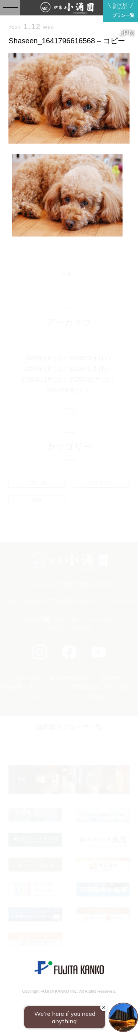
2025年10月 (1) (89, 379)
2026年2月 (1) (43, 369)
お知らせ (36, 483)
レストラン (101, 483)
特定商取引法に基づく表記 (99, 687)
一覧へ (69, 274)
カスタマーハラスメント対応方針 (69, 696)
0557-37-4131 (98, 620)
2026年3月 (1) (87, 358)
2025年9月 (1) (65, 390)
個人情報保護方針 (71, 678)
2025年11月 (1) (41, 379)
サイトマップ (45, 687)
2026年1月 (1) (87, 369)
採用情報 (11, 687)
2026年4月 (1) (43, 358)
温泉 (37, 500)
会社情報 (109, 678)
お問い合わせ (26, 678)
